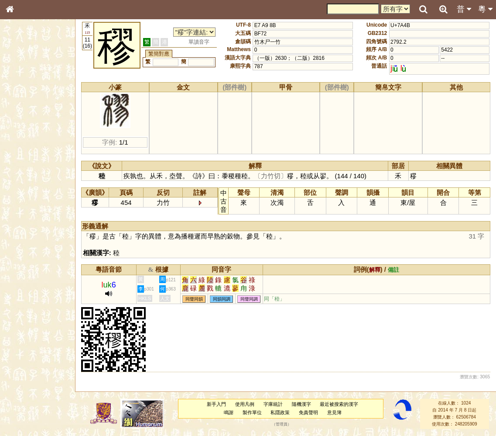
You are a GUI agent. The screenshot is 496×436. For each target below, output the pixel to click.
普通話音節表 (26, 242)
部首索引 (21, 117)
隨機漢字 (301, 404)
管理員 (281, 424)
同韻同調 (221, 299)
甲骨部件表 (24, 134)
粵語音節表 (24, 174)
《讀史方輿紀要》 (32, 283)
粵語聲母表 (24, 182)
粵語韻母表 (24, 191)
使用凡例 (244, 404)
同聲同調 (249, 299)
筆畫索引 (21, 125)
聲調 (41, 234)
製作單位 (252, 412)
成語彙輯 (21, 291)
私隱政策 (280, 412)
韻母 (29, 234)
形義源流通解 (26, 151)
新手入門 (216, 404)
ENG (38, 96)
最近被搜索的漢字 (339, 404)
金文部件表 (24, 142)
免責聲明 (308, 412)
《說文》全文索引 (32, 274)
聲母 (17, 234)
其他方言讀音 (26, 251)
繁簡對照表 (24, 299)
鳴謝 (228, 412)
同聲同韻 (194, 299)
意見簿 (334, 412)
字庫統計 (273, 404)
